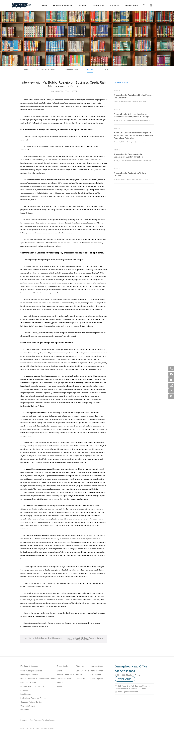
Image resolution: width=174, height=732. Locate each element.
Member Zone (131, 5)
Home (44, 5)
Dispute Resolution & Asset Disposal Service (38, 679)
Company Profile (82, 671)
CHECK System (96, 679)
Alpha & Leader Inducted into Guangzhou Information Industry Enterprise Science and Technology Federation (133, 137)
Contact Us (80, 679)
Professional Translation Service (33, 698)
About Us (114, 5)
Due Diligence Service (29, 675)
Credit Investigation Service (31, 671)
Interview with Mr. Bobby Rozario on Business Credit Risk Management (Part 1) (85, 640)
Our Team (82, 5)
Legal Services (26, 694)
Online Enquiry (124, 679)
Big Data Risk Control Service (32, 686)
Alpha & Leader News (46, 69)
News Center (99, 5)
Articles (90, 69)
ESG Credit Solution (28, 683)
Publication (24, 710)
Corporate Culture (71, 69)
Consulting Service (27, 706)
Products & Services (62, 5)
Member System (96, 671)
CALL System (95, 675)
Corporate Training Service (31, 702)
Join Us (79, 675)
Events (25, 69)
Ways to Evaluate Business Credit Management (42, 639)
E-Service (24, 690)
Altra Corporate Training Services (43, 720)
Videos (105, 69)
